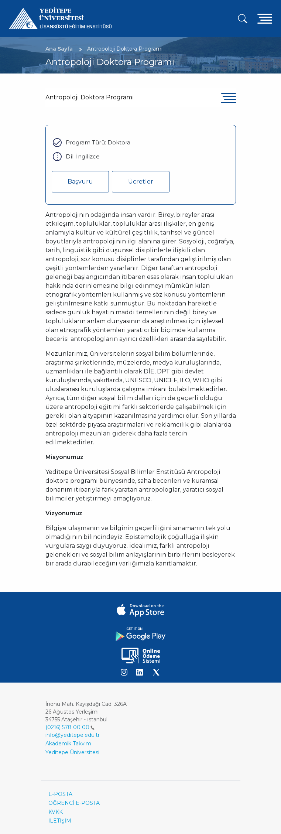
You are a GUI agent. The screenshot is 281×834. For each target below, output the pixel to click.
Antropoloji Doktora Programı (89, 97)
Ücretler (140, 181)
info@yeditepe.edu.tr (72, 735)
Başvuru (80, 181)
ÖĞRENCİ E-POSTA (74, 803)
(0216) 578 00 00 (70, 727)
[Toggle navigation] (264, 18)
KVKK (55, 812)
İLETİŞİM (59, 820)
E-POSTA (60, 794)
